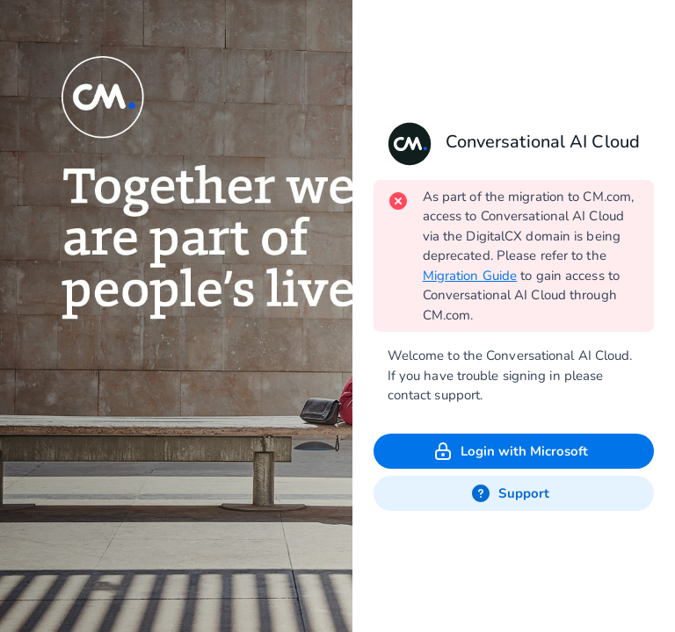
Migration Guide (470, 275)
